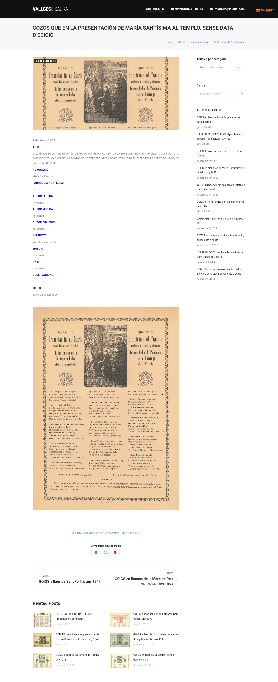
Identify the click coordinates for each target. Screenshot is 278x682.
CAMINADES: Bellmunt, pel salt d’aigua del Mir (220, 220)
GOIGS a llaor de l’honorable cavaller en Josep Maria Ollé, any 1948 (156, 637)
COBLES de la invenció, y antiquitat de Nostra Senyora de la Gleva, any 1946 (77, 637)
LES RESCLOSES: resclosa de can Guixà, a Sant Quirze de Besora (220, 254)
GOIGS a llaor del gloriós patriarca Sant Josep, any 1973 (156, 616)
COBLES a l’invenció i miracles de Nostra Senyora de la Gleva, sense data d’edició (219, 271)
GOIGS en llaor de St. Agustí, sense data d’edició (153, 657)
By (115, 532)
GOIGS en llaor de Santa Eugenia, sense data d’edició (219, 119)
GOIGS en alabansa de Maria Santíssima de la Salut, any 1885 (221, 170)
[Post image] (42, 620)
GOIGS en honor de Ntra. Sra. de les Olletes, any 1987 (220, 204)
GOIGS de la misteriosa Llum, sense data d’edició (219, 153)
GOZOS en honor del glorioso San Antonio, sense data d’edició (220, 237)
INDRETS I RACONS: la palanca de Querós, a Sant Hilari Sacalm (221, 187)
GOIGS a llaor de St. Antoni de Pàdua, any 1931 (77, 657)
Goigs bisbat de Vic (46, 61)
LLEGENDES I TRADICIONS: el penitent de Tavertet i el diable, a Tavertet (219, 136)
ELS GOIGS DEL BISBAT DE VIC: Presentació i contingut (74, 616)
